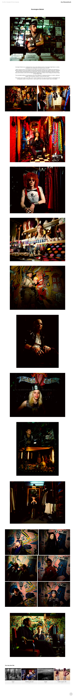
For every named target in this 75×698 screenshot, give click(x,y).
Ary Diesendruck (66, 2)
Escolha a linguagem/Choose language (10, 2)
